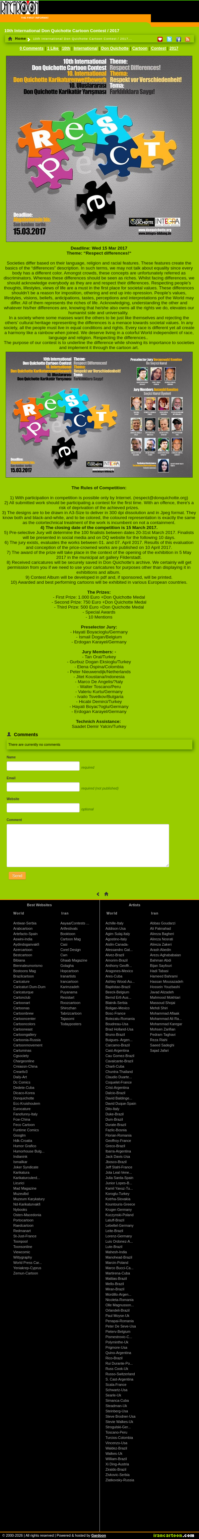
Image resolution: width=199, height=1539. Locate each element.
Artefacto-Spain (25, 934)
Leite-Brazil (114, 1231)
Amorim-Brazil (116, 960)
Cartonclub (22, 997)
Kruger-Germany (118, 1210)
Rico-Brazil (114, 1358)
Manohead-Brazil (118, 1257)
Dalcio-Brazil (115, 1093)
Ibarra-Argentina (118, 1151)
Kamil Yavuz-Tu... (119, 1188)
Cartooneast (23, 1029)
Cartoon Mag (70, 939)
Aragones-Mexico (119, 971)
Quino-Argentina (118, 1353)
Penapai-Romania (119, 1321)
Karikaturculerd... (26, 1178)
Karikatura (21, 1172)
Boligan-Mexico (117, 1008)
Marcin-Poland (116, 1263)
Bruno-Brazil (115, 1034)
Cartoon (140, 48)
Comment (14, 820)
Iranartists (68, 976)
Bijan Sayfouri (161, 966)
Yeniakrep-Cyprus (27, 1268)
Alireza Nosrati (161, 939)
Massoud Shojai (162, 1003)
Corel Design (70, 950)
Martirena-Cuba (117, 1273)
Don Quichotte (115, 48)
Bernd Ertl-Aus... (118, 997)
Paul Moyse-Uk (117, 1316)
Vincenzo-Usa (116, 1443)
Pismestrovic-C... (118, 1337)
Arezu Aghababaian (165, 955)
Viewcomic (21, 1252)
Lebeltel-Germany (119, 1225)
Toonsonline (22, 1247)
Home (17, 38)
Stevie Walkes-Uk (119, 1422)
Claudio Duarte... (118, 1077)
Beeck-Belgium (117, 992)
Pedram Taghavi (162, 1034)
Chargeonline (23, 1061)
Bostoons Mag (24, 971)
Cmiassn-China (25, 1066)
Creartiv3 (20, 1072)
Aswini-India (22, 939)
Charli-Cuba (114, 1066)
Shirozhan (68, 1008)
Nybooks (20, 1210)
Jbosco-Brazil (116, 1162)
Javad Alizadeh (162, 992)
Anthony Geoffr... (118, 966)
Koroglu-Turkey (117, 1194)
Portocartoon (23, 1220)
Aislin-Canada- (117, 944)
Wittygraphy (22, 1257)
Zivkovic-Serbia (117, 1475)
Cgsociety (21, 1056)
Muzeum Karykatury (29, 1199)
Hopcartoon (69, 971)
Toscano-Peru (116, 1432)
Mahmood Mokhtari (165, 997)
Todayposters (70, 1024)
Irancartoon (69, 981)
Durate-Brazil (115, 1125)
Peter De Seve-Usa (120, 1326)
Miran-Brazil (114, 1289)
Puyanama (68, 992)
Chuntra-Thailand (119, 1072)
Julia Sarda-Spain (119, 1178)
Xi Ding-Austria (117, 1464)
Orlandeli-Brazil (117, 1310)
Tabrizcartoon (71, 1013)
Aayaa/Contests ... (74, 923)
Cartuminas (22, 1050)
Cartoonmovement (27, 1045)
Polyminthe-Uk (116, 1342)
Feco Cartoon (24, 1125)
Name (11, 757)
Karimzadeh (69, 987)
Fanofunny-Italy (25, 1114)
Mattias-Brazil (116, 1278)
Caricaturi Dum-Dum (29, 987)
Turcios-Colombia (119, 1438)
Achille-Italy (114, 923)
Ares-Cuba (113, 976)
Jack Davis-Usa (117, 1156)
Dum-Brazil (114, 1119)
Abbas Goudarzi (162, 923)
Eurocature (22, 1109)
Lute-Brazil (113, 1247)
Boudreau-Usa (116, 1024)
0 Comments (31, 48)
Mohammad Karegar (166, 1024)
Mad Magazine (24, 1188)
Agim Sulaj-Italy (117, 934)
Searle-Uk (113, 1395)
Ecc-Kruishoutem (26, 1103)
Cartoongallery (24, 1034)
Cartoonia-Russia (26, 1040)
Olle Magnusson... (119, 1305)
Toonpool (20, 1241)
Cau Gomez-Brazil (119, 1056)
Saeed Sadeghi (162, 1045)
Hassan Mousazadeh (166, 981)
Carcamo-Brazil (117, 1045)
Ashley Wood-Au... (120, 981)
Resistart (67, 997)
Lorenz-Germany (118, 1236)
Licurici (18, 1183)
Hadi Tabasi (159, 971)
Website (13, 799)
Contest (158, 48)
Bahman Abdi (160, 960)
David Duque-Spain (120, 1103)
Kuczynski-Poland (119, 1215)
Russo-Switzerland (120, 1374)
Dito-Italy (112, 1109)
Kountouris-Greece (120, 1204)
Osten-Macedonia (27, 1215)
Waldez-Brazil (116, 1448)
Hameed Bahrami (163, 976)
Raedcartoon (23, 1225)
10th (66, 48)
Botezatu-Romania (120, 1019)
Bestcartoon (22, 955)
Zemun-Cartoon (25, 1273)
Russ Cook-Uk (116, 1369)
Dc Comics (22, 1082)
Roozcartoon (70, 1003)
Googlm (19, 1135)
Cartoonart (21, 1003)
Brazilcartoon (23, 976)
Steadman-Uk (116, 1406)
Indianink (20, 1156)
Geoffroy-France (118, 1141)
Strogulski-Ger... (118, 1427)
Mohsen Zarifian (162, 1029)
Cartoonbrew (23, 1013)
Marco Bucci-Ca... (119, 1268)
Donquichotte (23, 1098)
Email (11, 778)
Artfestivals (69, 928)
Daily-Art (20, 1077)
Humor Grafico (24, 1146)
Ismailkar (20, 1162)
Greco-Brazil (115, 1146)
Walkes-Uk (113, 1453)
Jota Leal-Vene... (118, 1172)
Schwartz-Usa (116, 1390)
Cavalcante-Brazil (119, 1061)
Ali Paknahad (160, 928)
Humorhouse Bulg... (28, 1151)
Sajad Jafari (159, 1050)
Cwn (63, 955)
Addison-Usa (115, 928)
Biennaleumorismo (27, 966)
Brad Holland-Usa (119, 1029)
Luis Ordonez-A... (119, 1241)
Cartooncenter (24, 1019)
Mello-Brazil (114, 1284)
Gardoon (98, 1535)
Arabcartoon (23, 928)
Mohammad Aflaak (164, 1013)
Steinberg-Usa (116, 1411)
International (86, 48)
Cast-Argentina (117, 1050)
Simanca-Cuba (117, 1400)
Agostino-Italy (116, 939)
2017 (173, 48)
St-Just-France (24, 1236)
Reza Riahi (158, 1040)
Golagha (67, 966)
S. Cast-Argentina (119, 1379)
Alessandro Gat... (119, 950)
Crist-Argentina (117, 1088)
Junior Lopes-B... (118, 1183)
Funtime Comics (26, 1130)
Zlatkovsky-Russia (119, 1480)
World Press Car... (27, 1263)
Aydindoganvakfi (26, 944)
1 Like (53, 48)
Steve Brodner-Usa (120, 1416)
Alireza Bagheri (162, 934)
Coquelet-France (118, 1082)
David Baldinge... (118, 1098)
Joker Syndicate (25, 1167)
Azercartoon (22, 950)
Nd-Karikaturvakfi (26, 1204)
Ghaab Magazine (73, 960)
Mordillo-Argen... (118, 1294)
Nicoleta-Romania (119, 1300)
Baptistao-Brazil (117, 987)
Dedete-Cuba (23, 1088)
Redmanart (22, 1231)
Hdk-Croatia (22, 1141)
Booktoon (67, 934)
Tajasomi (67, 1019)
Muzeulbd (21, 1194)
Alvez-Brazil (114, 955)
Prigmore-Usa (116, 1347)
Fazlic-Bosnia (116, 1130)
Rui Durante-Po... (119, 1363)
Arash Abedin (160, 950)
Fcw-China (21, 1119)
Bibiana (19, 960)
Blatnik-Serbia (116, 1003)
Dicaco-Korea (24, 1093)
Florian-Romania (118, 1135)
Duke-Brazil (114, 1114)
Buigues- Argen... (119, 1040)
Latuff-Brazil (114, 1220)
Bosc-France (115, 1013)
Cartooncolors (24, 1024)
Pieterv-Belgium (117, 1331)
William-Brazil (116, 1459)
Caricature (21, 981)
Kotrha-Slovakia (117, 1199)
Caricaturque (23, 992)
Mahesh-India (116, 1252)
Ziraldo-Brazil (115, 1469)
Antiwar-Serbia (24, 923)
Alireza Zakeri (160, 944)
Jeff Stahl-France (118, 1167)
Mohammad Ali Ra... (166, 1019)
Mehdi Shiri (158, 1008)
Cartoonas (21, 1008)
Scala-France (115, 1385)
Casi (63, 944)
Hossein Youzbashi (165, 987)
